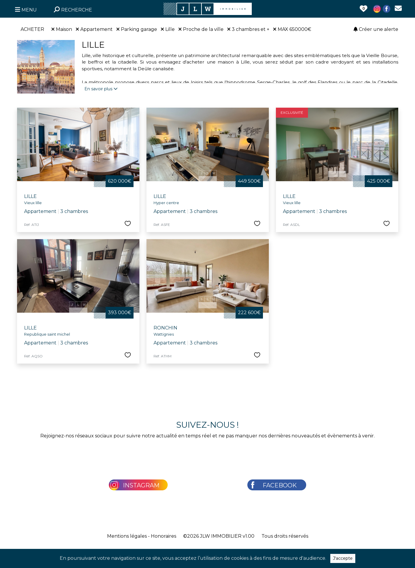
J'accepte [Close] (343, 558)
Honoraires (163, 536)
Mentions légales (127, 536)
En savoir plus (101, 88)
